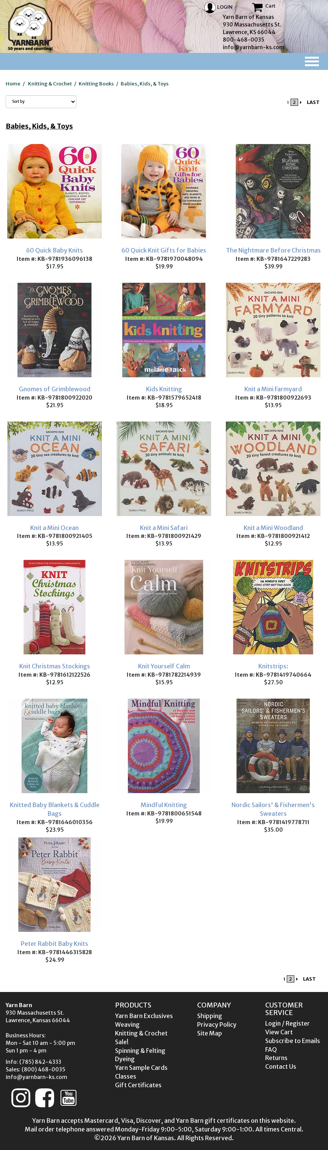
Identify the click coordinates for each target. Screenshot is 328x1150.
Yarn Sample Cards (141, 1067)
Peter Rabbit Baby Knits (54, 943)
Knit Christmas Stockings (54, 666)
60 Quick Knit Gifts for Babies (163, 250)
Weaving (127, 1024)
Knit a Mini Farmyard (273, 389)
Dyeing (125, 1059)
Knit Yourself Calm (164, 666)
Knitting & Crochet (50, 84)
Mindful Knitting (164, 805)
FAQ (271, 1049)
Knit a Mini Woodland (273, 528)
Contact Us (280, 1066)
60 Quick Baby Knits (54, 250)
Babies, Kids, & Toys (145, 84)
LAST (313, 102)
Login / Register (287, 1023)
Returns (276, 1058)
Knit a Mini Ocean (54, 528)
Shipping (209, 1016)
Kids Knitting (164, 389)
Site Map (209, 1033)
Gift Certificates (138, 1085)
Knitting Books (96, 84)
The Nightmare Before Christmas (273, 250)
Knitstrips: (273, 666)
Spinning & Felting (140, 1050)
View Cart (279, 1032)
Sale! (122, 1042)
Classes (125, 1076)
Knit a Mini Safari (164, 528)
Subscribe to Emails (292, 1041)
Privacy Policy (216, 1024)
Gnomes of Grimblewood (54, 389)
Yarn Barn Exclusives (144, 1016)
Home (13, 84)
